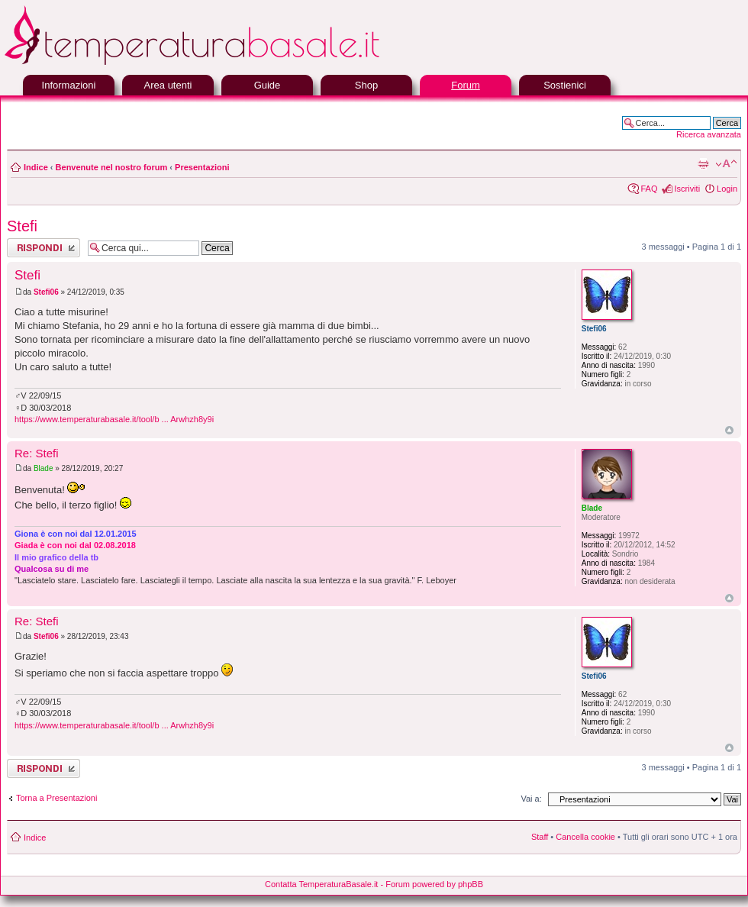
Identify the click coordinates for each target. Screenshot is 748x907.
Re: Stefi (37, 453)
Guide (267, 85)
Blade (43, 468)
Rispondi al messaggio (43, 247)
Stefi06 (46, 292)
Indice (36, 167)
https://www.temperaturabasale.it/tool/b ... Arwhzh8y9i (114, 419)
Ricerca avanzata (708, 134)
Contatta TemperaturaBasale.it (321, 884)
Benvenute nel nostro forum (112, 167)
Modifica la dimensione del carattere (726, 164)
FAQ (648, 188)
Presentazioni (202, 167)
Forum (465, 85)
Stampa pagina (703, 164)
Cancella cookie (585, 836)
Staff (539, 836)
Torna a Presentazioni (56, 797)
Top (729, 430)
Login (727, 188)
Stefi (22, 226)
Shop (366, 85)
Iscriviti (687, 188)
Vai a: (531, 798)
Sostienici (564, 85)
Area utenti (168, 85)
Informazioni (69, 85)
